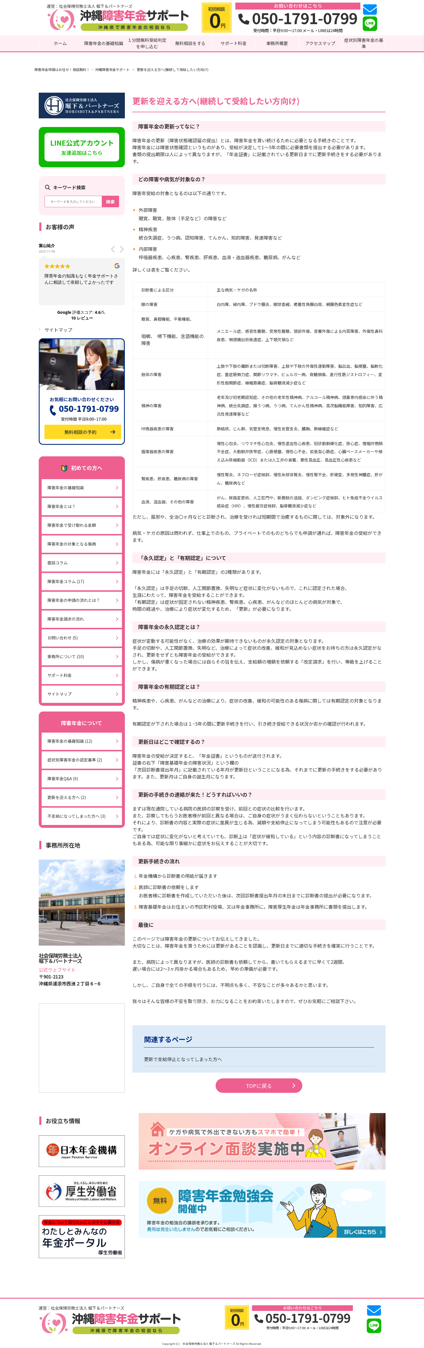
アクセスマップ (320, 43)
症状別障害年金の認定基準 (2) (74, 760)
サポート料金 (234, 43)
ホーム (60, 43)
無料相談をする (190, 43)
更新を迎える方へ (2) (66, 797)
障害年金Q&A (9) (62, 778)
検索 (110, 202)
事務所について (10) (65, 656)
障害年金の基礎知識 (103, 43)
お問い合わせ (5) (62, 638)
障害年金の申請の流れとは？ (73, 600)
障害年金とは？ (61, 506)
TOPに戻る (270, 1085)
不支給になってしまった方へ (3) (76, 816)
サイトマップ (58, 329)
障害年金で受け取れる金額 (71, 525)
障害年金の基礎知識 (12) (69, 741)
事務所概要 (277, 43)
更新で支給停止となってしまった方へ (183, 1059)
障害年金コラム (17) (65, 581)
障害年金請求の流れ (65, 619)
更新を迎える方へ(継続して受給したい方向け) (172, 69)
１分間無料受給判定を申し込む (146, 43)
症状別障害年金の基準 (363, 43)
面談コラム (57, 562)
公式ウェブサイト (57, 969)
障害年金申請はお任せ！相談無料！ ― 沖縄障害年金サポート (82, 69)
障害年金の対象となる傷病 (71, 544)
